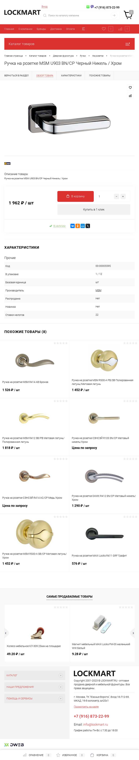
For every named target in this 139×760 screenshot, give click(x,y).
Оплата (70, 28)
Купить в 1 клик (93, 209)
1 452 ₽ (104, 392)
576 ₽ (104, 566)
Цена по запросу (104, 450)
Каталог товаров (69, 44)
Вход (44, 6)
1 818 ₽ (34, 450)
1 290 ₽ (104, 508)
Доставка (56, 28)
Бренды (41, 28)
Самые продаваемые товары (69, 596)
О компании (25, 28)
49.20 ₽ (15, 654)
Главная (9, 28)
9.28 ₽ (80, 654)
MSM (98, 290)
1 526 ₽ (34, 392)
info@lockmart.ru (95, 725)
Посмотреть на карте (86, 706)
